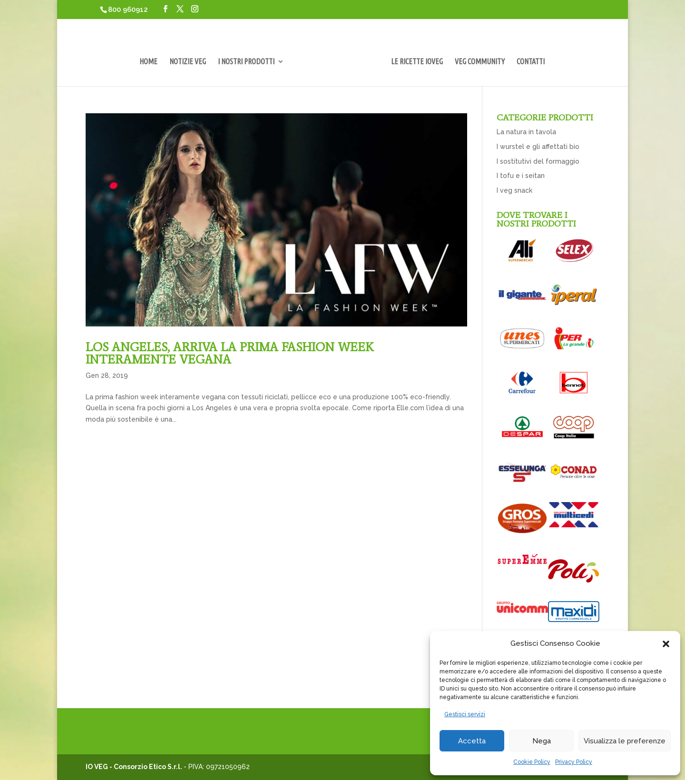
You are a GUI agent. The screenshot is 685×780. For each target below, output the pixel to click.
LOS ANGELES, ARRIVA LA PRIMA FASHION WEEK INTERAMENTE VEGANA (230, 353)
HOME (148, 62)
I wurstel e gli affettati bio (538, 146)
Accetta (472, 741)
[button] (666, 644)
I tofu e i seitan (521, 175)
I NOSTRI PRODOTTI (246, 62)
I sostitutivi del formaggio (538, 161)
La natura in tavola (526, 132)
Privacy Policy (573, 762)
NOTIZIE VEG (187, 62)
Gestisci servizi (464, 714)
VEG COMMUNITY (480, 62)
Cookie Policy (531, 762)
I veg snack (514, 190)
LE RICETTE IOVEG (417, 62)
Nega (541, 741)
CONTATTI (531, 62)
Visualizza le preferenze (624, 741)
